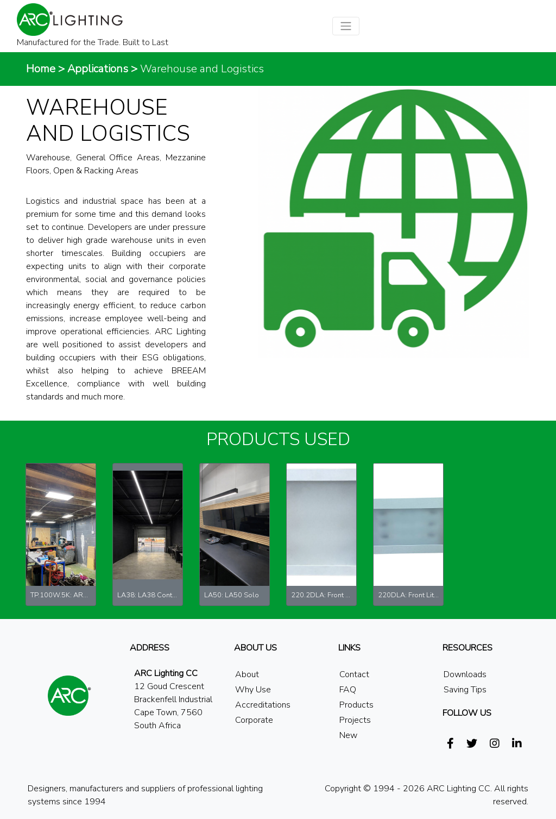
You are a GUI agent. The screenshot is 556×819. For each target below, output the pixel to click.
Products (356, 705)
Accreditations (262, 705)
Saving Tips (465, 690)
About (247, 674)
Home (40, 68)
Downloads (465, 674)
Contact (354, 674)
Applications (97, 68)
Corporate (254, 720)
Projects (355, 720)
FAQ (347, 690)
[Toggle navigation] (345, 26)
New (348, 735)
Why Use (253, 690)
